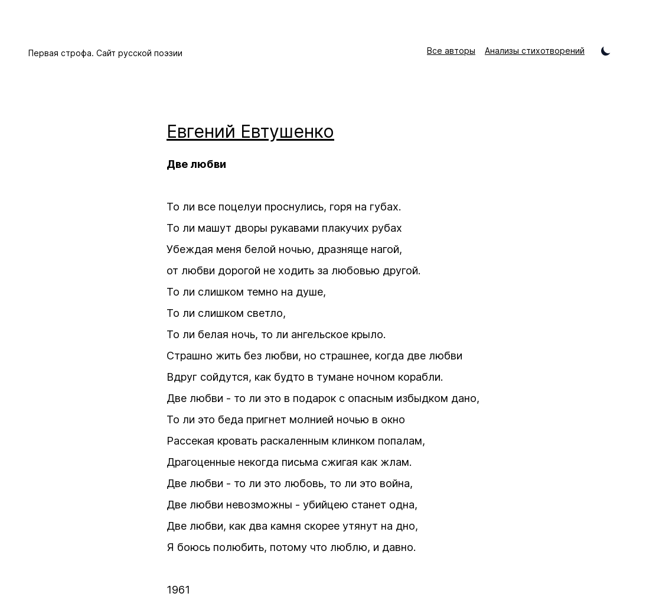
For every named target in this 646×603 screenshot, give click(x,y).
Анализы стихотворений (535, 51)
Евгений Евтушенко (250, 131)
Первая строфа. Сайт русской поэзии (105, 53)
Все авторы (451, 51)
